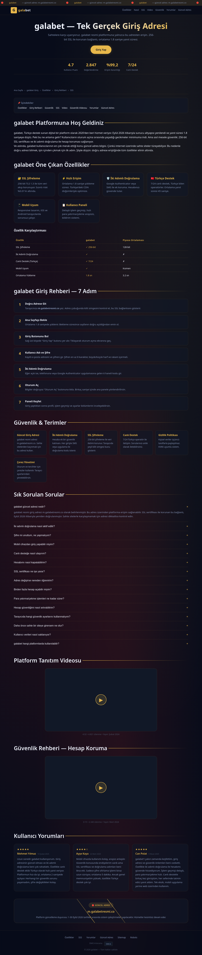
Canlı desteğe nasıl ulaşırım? (101, 553)
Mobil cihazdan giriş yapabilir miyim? (101, 544)
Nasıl (136, 9)
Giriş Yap (101, 49)
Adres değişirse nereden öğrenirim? (101, 580)
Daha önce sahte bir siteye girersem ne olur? (101, 625)
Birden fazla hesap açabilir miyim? (101, 589)
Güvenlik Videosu (78, 107)
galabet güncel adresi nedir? (101, 506)
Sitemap (122, 937)
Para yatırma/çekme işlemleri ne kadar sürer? (101, 598)
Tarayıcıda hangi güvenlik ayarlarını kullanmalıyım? (101, 616)
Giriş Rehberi (60, 90)
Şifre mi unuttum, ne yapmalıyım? (101, 535)
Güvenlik (159, 9)
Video (150, 9)
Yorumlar (171, 9)
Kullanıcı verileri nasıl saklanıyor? (101, 634)
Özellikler (126, 9)
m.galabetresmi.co (101, 911)
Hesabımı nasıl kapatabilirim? (101, 562)
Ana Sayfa (18, 90)
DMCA (108, 944)
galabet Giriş (32, 90)
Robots (133, 937)
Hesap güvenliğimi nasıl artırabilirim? (101, 607)
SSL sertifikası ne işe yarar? (101, 571)
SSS (143, 9)
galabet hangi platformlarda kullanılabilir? (101, 643)
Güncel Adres (184, 9)
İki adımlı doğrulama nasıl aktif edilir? (101, 526)
